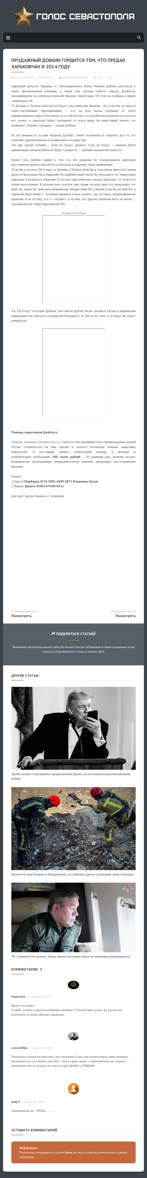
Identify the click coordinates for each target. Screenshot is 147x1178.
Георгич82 (18, 996)
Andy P (15, 1102)
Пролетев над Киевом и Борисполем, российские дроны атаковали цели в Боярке (72, 874)
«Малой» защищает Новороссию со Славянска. (43, 442)
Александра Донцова (73, 77)
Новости (47, 77)
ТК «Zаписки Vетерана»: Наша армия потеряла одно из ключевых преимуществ (70, 956)
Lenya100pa (19, 1048)
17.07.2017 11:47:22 (22, 77)
